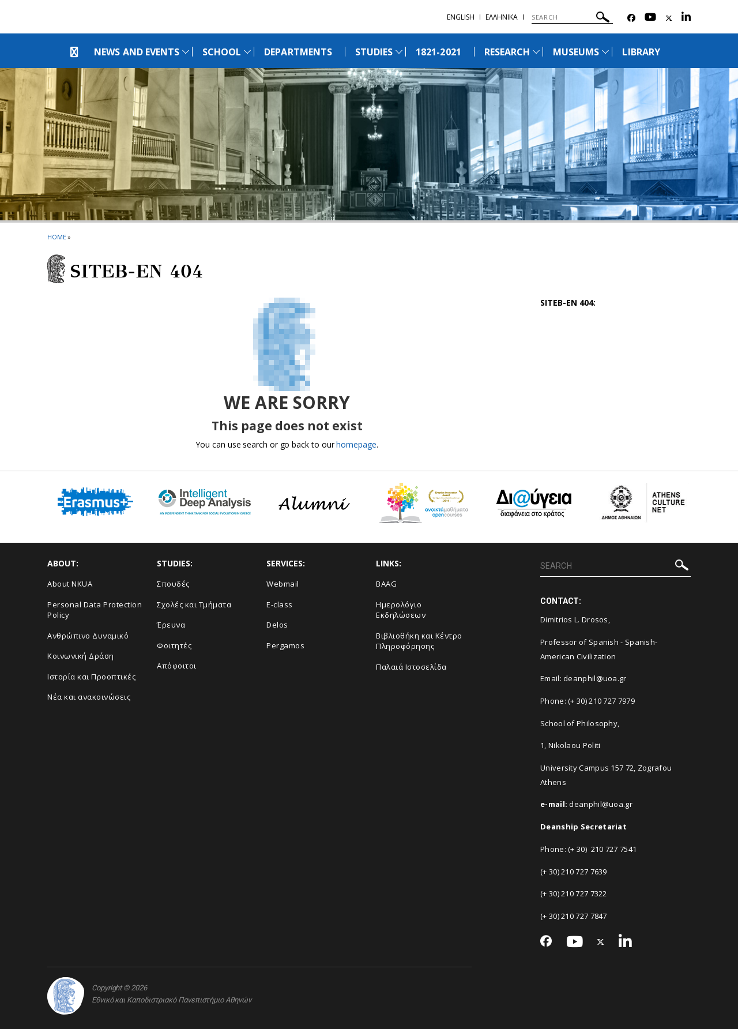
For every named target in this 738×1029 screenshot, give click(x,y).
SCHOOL (221, 52)
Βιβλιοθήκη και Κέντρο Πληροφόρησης (419, 641)
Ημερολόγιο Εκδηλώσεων (401, 610)
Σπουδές (173, 584)
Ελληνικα (501, 17)
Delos (277, 624)
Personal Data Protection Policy (94, 610)
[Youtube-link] (650, 18)
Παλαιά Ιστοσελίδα (411, 667)
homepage (356, 444)
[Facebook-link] (631, 18)
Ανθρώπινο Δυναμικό (88, 635)
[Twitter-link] (668, 18)
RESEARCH (507, 52)
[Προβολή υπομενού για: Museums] (605, 51)
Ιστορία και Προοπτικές (91, 676)
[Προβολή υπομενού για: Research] (536, 51)
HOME (56, 236)
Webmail (282, 584)
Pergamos (285, 645)
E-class (279, 604)
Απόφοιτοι (177, 665)
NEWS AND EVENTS (136, 52)
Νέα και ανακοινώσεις (88, 697)
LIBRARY (641, 52)
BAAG (386, 584)
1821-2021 (438, 52)
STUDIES (374, 52)
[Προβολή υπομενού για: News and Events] (185, 51)
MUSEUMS (576, 52)
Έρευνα (171, 624)
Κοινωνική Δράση (80, 656)
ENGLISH (461, 17)
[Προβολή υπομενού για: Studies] (399, 51)
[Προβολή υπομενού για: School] (247, 51)
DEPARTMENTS (298, 52)
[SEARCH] (572, 17)
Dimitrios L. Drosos (574, 619)
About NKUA (69, 584)
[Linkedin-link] (686, 18)
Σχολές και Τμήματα (194, 604)
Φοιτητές (174, 645)
